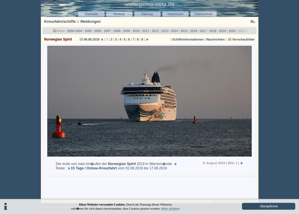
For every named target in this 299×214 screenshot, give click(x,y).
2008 (116, 31)
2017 (203, 31)
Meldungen (91, 21)
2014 (174, 31)
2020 (232, 31)
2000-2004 (74, 31)
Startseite (91, 14)
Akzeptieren (269, 206)
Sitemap (147, 14)
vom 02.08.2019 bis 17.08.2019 (119, 168)
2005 (88, 31)
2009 (126, 31)
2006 (97, 31)
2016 (193, 31)
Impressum (175, 14)
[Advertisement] (149, 186)
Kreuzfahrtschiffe (60, 21)
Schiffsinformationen (188, 39)
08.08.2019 (92, 39)
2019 (222, 31)
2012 (155, 31)
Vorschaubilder (243, 39)
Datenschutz (203, 14)
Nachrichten (215, 39)
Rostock (119, 14)
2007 (107, 31)
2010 (136, 31)
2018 (212, 31)
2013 (164, 31)
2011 (145, 31)
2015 (183, 31)
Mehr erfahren (170, 208)
